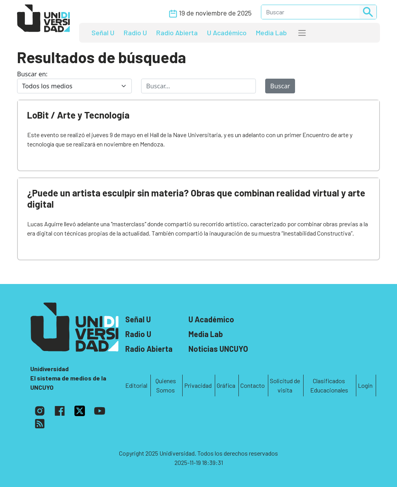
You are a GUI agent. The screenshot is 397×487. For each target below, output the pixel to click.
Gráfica (226, 385)
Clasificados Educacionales (329, 385)
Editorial (136, 385)
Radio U (135, 32)
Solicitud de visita (285, 385)
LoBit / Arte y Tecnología (78, 114)
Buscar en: (32, 74)
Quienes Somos (165, 385)
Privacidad (198, 385)
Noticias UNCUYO (218, 348)
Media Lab (271, 32)
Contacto (252, 385)
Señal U (102, 32)
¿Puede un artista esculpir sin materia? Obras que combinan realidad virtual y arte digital (196, 198)
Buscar (280, 86)
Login (365, 385)
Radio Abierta (177, 32)
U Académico (227, 32)
